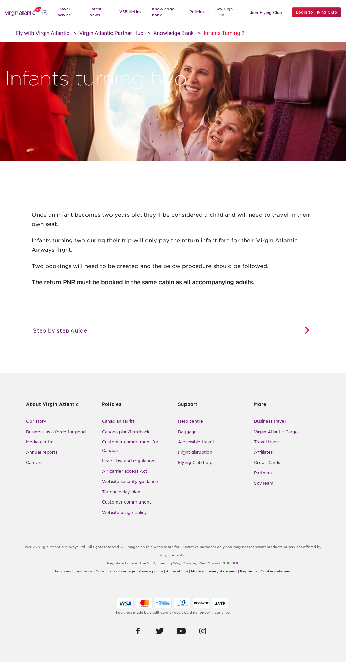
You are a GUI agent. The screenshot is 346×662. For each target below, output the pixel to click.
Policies (196, 11)
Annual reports (41, 452)
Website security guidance (130, 481)
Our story (36, 421)
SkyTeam (263, 483)
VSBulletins (130, 11)
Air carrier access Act (124, 471)
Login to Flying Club (316, 12)
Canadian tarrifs (118, 421)
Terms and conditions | (74, 571)
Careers (34, 462)
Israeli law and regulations (129, 460)
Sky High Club (224, 12)
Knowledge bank (163, 12)
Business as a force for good (56, 431)
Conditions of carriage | (116, 571)
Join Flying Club (266, 12)
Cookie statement (276, 571)
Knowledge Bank (174, 33)
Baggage (187, 431)
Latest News (95, 12)
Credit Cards (267, 462)
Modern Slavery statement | (215, 571)
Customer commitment (126, 502)
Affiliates (263, 452)
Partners (263, 472)
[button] (138, 630)
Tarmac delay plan (121, 491)
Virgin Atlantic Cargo (276, 431)
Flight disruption (195, 452)
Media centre (40, 441)
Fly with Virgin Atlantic (42, 33)
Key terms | (250, 571)
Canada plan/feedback (125, 431)
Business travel (270, 421)
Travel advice (64, 12)
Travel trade (266, 441)
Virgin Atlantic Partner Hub (111, 33)
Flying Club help (195, 462)
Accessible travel (196, 441)
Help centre (190, 421)
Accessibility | (178, 571)
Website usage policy (124, 512)
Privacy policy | (151, 571)
